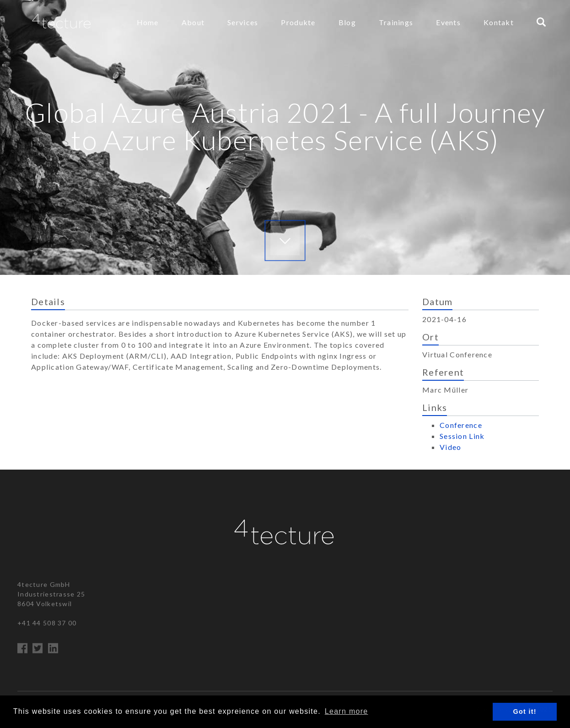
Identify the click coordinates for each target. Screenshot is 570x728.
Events (448, 22)
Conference (461, 425)
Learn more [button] (346, 711)
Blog (347, 22)
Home (148, 22)
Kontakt (499, 22)
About (193, 22)
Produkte (298, 22)
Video (450, 447)
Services (242, 22)
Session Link (462, 436)
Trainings (396, 22)
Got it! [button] (525, 711)
